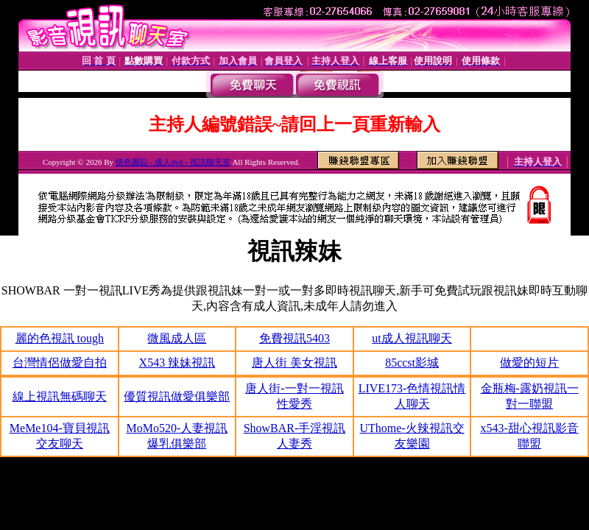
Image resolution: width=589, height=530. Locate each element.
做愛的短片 (529, 362)
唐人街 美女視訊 (294, 362)
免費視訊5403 (294, 338)
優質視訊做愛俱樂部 (177, 396)
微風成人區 (176, 338)
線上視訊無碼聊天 (60, 396)
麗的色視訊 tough (59, 338)
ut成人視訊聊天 (411, 338)
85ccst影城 (412, 362)
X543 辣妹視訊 (177, 362)
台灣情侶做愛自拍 (60, 362)
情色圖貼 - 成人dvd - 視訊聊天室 (173, 162)
